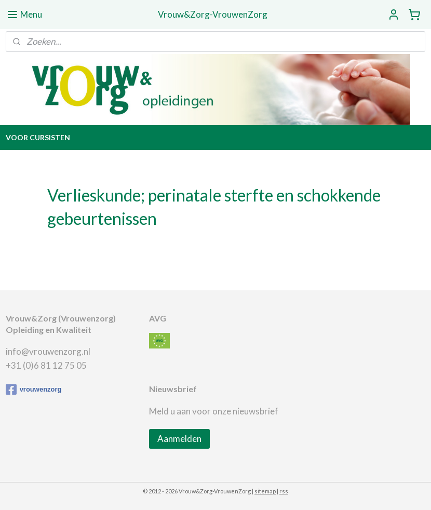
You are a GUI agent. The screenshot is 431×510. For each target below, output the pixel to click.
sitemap (265, 491)
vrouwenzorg (34, 389)
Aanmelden (179, 438)
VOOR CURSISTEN (38, 137)
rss (283, 491)
